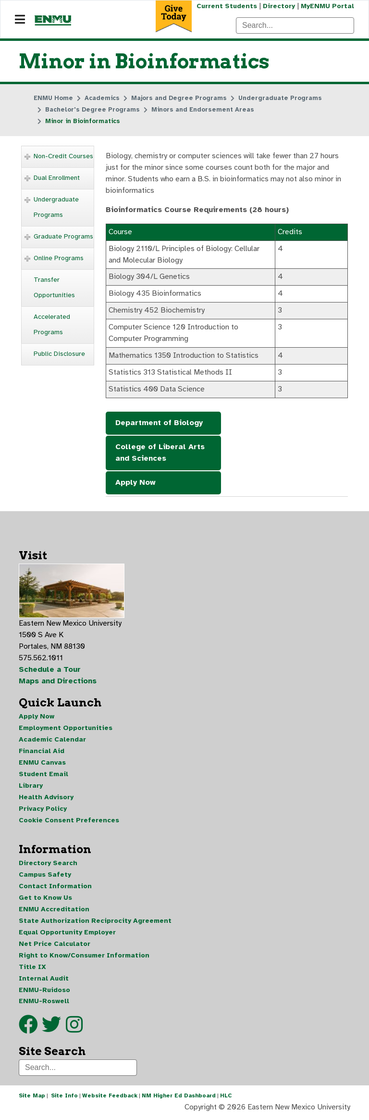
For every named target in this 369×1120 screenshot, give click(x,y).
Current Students (227, 6)
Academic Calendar (52, 741)
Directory (279, 6)
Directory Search (48, 865)
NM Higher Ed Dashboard (179, 1098)
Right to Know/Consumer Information (84, 957)
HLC (226, 1098)
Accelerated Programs (52, 324)
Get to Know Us (45, 899)
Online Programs (59, 258)
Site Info (64, 1098)
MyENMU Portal (327, 6)
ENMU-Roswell (44, 1003)
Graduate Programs (63, 236)
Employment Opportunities (65, 729)
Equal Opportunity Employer (67, 934)
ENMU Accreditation (54, 911)
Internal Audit (44, 980)
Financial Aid (41, 752)
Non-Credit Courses (63, 156)
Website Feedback (109, 1098)
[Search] (295, 25)
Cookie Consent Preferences (69, 822)
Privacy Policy (43, 810)
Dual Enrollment (57, 178)
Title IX (32, 969)
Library (31, 787)
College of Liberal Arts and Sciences (160, 453)
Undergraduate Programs (56, 207)
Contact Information (55, 888)
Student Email (43, 775)
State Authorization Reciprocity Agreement (95, 923)
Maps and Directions (58, 682)
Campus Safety (45, 876)
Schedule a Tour (50, 671)
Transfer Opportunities (54, 287)
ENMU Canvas (42, 764)
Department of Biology (159, 423)
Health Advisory (46, 798)
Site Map (32, 1098)
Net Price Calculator (54, 946)
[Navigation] (20, 19)
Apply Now (135, 483)
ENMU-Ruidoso (44, 992)
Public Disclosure (59, 354)
